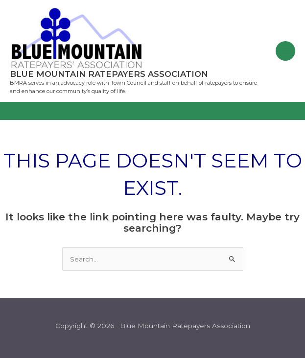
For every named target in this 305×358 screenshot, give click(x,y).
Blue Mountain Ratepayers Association (109, 74)
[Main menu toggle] (286, 51)
